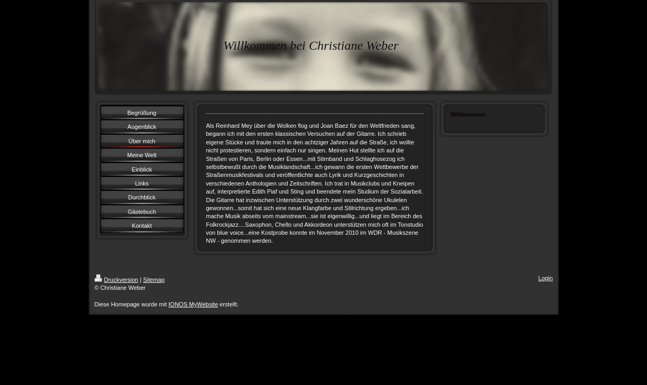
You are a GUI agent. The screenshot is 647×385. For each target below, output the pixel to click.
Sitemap (154, 279)
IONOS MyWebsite (193, 304)
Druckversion (116, 279)
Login (546, 278)
